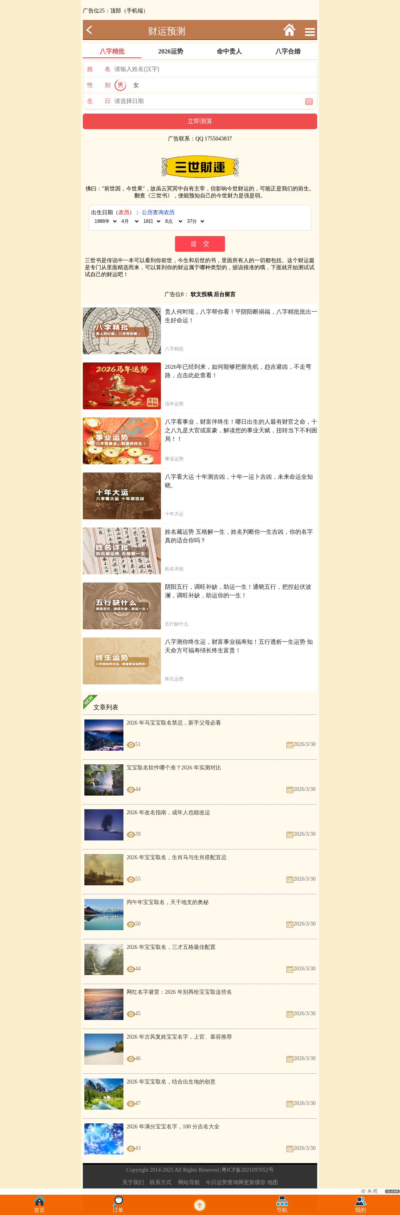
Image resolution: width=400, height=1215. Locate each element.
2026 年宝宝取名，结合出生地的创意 (171, 1082)
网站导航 (189, 1182)
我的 (360, 1208)
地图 (272, 1182)
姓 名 (99, 69)
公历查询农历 (158, 212)
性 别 (99, 85)
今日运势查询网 (224, 1182)
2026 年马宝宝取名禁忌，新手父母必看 (174, 723)
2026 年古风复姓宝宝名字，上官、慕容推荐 (179, 1037)
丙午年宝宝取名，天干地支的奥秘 (168, 902)
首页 (39, 1208)
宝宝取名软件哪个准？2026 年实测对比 (174, 768)
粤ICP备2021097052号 (247, 1170)
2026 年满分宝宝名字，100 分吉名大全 (173, 1127)
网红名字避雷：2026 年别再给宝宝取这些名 (179, 992)
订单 (118, 1208)
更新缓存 (255, 1182)
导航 (282, 1208)
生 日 (99, 101)
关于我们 (133, 1182)
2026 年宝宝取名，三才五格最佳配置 (171, 947)
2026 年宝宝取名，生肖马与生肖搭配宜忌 (177, 857)
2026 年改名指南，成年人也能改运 (168, 812)
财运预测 (167, 31)
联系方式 (160, 1182)
